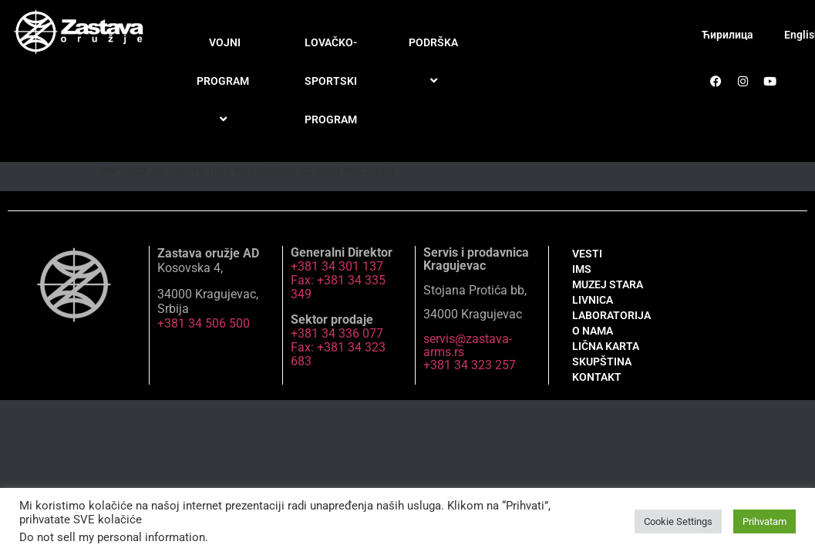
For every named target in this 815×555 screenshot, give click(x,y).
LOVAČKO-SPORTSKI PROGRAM (331, 81)
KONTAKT (596, 377)
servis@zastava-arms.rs (467, 345)
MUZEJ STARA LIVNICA (607, 292)
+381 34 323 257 (469, 365)
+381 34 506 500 (203, 323)
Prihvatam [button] (764, 521)
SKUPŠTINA (601, 361)
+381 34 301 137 (337, 266)
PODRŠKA (436, 62)
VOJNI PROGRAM (225, 81)
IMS (581, 269)
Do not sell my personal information (112, 537)
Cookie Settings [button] (678, 521)
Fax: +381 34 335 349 (338, 287)
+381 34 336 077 (337, 333)
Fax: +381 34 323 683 (338, 354)
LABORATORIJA (611, 315)
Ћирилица (727, 35)
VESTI (587, 253)
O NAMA (592, 331)
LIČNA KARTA (605, 346)
